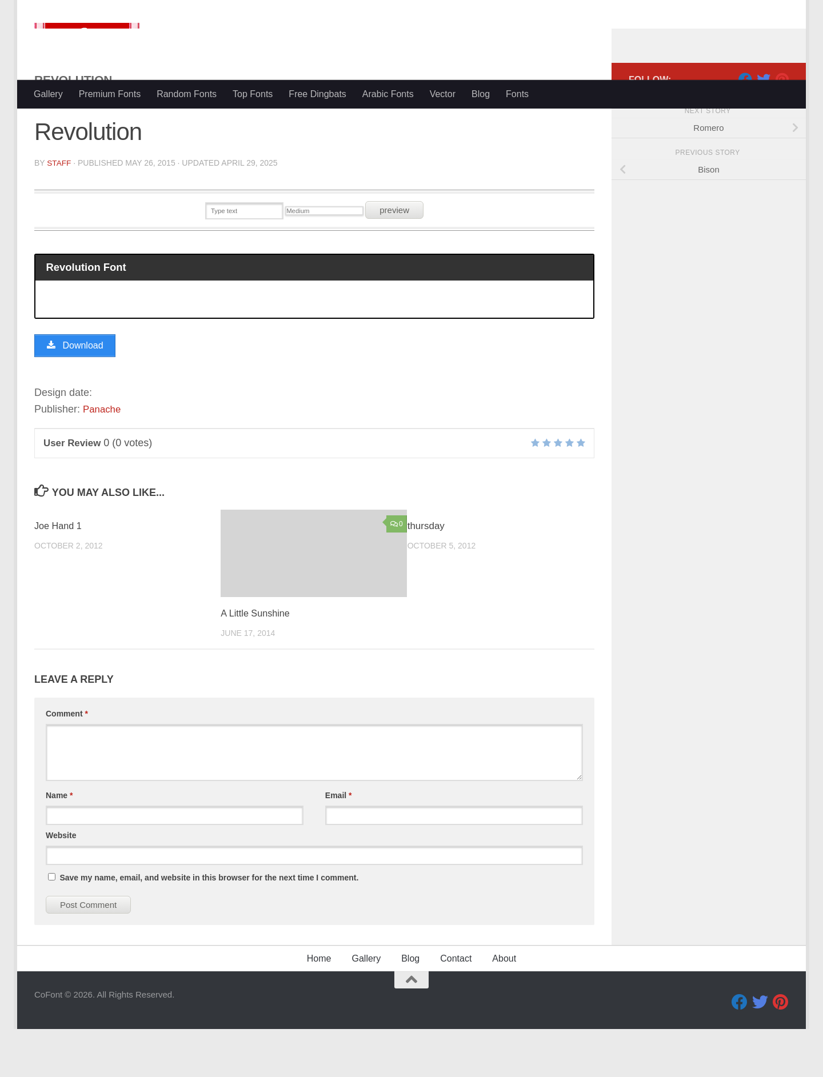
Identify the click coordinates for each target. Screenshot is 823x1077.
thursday (426, 573)
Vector (443, 94)
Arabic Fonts (388, 94)
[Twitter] (763, 125)
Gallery (48, 94)
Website (61, 883)
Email (338, 843)
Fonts (517, 94)
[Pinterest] (782, 125)
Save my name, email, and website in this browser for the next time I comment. (208, 925)
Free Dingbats (317, 94)
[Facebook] (745, 125)
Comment (67, 761)
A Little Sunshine (257, 661)
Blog (481, 94)
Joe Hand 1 (59, 573)
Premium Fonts (110, 94)
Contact (456, 1006)
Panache (103, 457)
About (504, 1006)
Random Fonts (187, 94)
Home (319, 1006)
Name (59, 843)
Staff (59, 208)
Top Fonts (253, 94)
